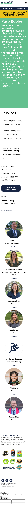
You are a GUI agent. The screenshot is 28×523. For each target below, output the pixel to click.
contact (3, 486)
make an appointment (11, 188)
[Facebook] (2, 480)
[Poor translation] (5, 498)
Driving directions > (6, 210)
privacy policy (11, 486)
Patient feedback (10, 435)
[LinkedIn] (10, 480)
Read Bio (13, 246)
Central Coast (20, 8)
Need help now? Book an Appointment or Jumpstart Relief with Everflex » (14, 14)
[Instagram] (6, 480)
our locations (6, 8)
